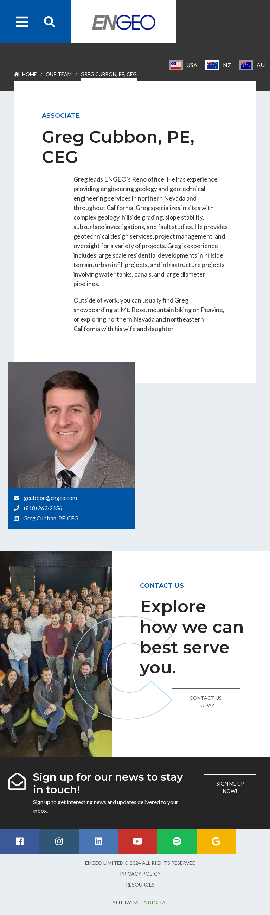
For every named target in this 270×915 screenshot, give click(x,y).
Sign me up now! (230, 787)
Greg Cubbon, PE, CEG (50, 518)
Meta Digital (150, 903)
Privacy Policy (140, 874)
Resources (140, 885)
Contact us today (205, 701)
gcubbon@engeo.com (50, 497)
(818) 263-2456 (43, 507)
